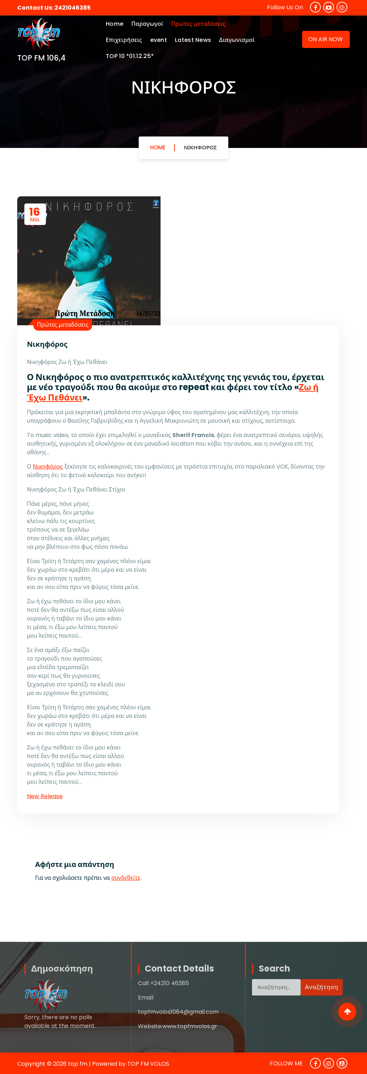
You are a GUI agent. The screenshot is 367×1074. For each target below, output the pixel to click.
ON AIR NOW (325, 39)
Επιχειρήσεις (124, 40)
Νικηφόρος (200, 147)
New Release (45, 796)
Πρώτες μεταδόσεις (198, 24)
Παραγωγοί (147, 24)
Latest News (193, 40)
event (158, 40)
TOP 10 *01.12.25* (130, 56)
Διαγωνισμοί (236, 40)
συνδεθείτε (125, 878)
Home (114, 24)
